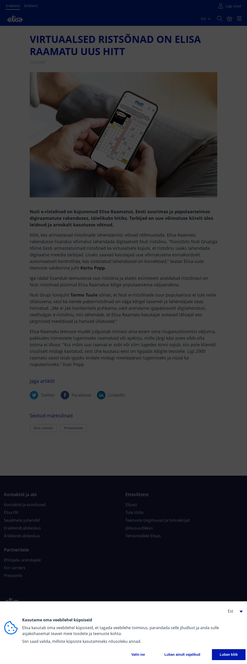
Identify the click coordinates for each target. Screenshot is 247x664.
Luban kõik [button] (229, 654)
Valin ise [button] (138, 654)
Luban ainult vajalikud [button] (182, 654)
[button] (233, 611)
